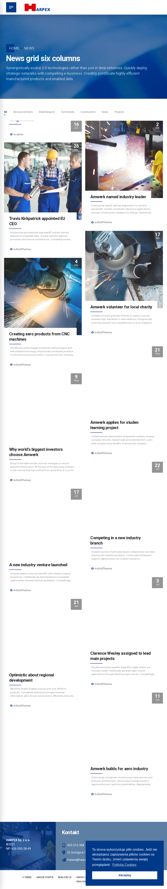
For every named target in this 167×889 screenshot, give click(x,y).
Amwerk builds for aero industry (119, 768)
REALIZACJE (64, 877)
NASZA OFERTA (42, 877)
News (29, 48)
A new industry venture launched (38, 564)
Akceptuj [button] (125, 875)
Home (14, 48)
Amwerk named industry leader (118, 197)
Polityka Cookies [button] (124, 864)
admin (20, 134)
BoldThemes (105, 223)
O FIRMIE (23, 877)
